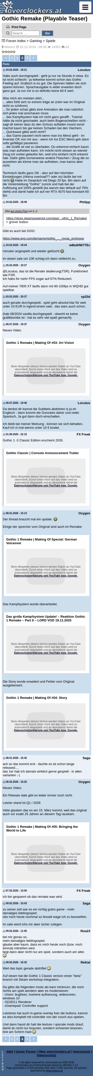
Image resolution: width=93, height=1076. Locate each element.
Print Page (19, 27)
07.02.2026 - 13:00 (15, 890)
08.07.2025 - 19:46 (15, 403)
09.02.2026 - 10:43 (15, 903)
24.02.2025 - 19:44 (15, 245)
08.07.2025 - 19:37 (15, 324)
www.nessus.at (54, 1070)
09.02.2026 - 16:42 (15, 962)
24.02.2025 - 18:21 (15, 69)
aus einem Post (19, 211)
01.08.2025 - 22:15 (15, 434)
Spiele (50, 41)
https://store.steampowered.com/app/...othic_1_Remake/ (46, 218)
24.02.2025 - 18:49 (15, 202)
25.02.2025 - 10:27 (15, 265)
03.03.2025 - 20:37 (15, 296)
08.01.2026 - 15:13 (15, 513)
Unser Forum (26, 1051)
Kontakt (7, 1051)
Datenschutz (46, 1055)
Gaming (36, 41)
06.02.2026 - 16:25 (15, 781)
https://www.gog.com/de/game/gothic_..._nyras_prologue (43, 238)
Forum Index (16, 41)
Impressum (81, 1051)
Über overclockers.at (54, 1051)
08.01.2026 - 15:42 (15, 758)
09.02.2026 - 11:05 (15, 931)
